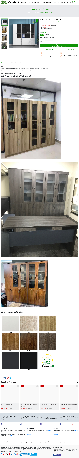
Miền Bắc (42, 34)
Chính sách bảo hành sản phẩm (66, 442)
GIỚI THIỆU (56, 2)
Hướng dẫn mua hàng (44, 441)
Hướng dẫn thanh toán (6, 442)
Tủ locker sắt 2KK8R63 (6, 404)
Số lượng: (42, 41)
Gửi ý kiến (57, 454)
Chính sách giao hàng (64, 441)
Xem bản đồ (8, 432)
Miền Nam (47, 34)
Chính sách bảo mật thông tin (27, 441)
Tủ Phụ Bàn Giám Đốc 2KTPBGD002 (69, 404)
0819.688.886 (32, 424)
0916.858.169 (13, 424)
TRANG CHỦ (23, 2)
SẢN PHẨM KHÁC (47, 2)
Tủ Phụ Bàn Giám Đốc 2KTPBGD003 (49, 404)
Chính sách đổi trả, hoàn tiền (26, 442)
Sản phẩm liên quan (9, 382)
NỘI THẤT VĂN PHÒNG (34, 2)
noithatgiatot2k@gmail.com (71, 424)
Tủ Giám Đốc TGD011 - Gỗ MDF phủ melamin (29, 405)
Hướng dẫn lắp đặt (44, 442)
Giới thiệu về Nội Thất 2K (6, 441)
